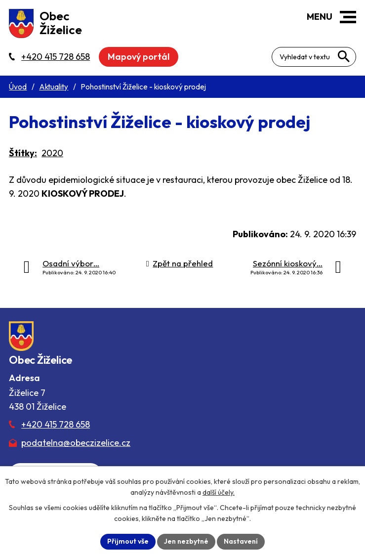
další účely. (219, 492)
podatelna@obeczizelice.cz (75, 442)
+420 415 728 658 (55, 424)
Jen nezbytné (186, 541)
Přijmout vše (128, 541)
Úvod (18, 86)
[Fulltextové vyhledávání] (314, 57)
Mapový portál (138, 56)
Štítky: (23, 153)
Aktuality (53, 86)
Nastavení (241, 541)
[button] (348, 17)
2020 (52, 153)
